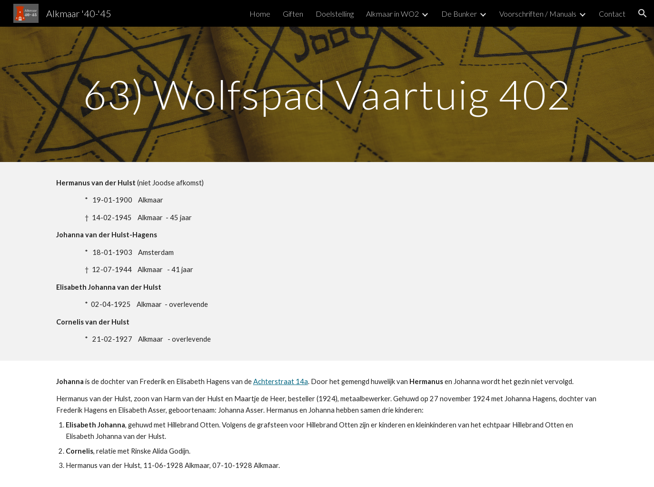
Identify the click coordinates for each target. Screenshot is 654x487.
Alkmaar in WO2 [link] (392, 13)
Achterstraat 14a (280, 381)
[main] (327, 94)
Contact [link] (612, 13)
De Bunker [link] (459, 13)
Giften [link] (293, 13)
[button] (642, 13)
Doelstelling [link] (335, 13)
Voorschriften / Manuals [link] (537, 13)
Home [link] (259, 13)
